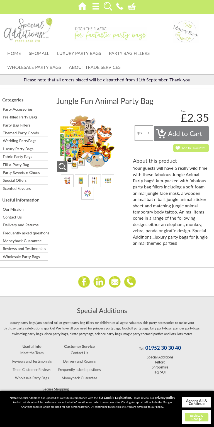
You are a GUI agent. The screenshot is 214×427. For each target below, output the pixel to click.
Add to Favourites (193, 148)
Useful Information (21, 199)
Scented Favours (17, 188)
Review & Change (196, 417)
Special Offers (14, 180)
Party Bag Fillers (129, 53)
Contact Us (12, 217)
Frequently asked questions (25, 233)
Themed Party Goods (21, 132)
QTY (139, 133)
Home (14, 53)
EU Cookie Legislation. (115, 398)
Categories (12, 99)
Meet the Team (32, 353)
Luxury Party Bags (79, 53)
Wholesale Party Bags (34, 67)
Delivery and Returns (20, 224)
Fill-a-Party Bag (16, 164)
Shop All (39, 53)
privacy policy (165, 398)
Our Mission (13, 209)
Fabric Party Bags (17, 156)
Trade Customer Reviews (32, 369)
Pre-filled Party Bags (20, 117)
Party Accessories (18, 109)
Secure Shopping (55, 389)
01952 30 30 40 (163, 348)
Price (183, 111)
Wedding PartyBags (19, 140)
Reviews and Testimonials (24, 248)
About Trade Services (95, 67)
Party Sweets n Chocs (21, 172)
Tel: (141, 348)
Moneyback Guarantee (22, 240)
